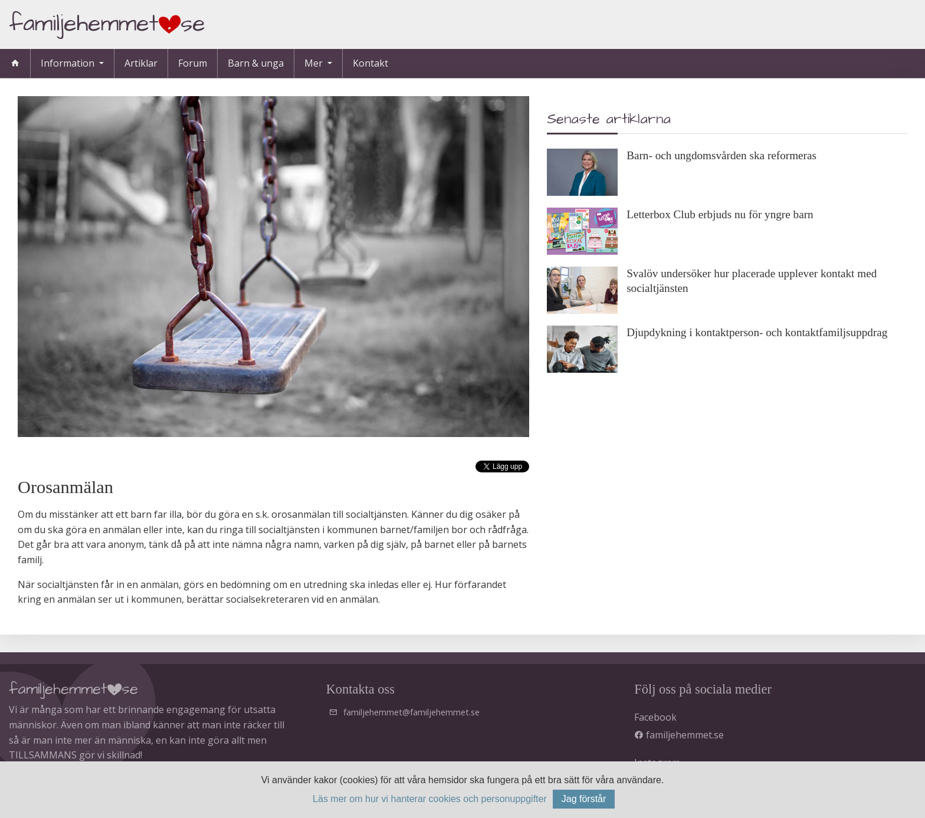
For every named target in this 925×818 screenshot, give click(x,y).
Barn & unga (256, 63)
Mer (314, 63)
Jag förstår (584, 799)
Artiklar (141, 63)
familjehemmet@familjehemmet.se (411, 712)
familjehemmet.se (679, 734)
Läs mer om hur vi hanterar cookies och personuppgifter (430, 799)
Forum (192, 63)
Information (69, 63)
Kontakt (370, 63)
